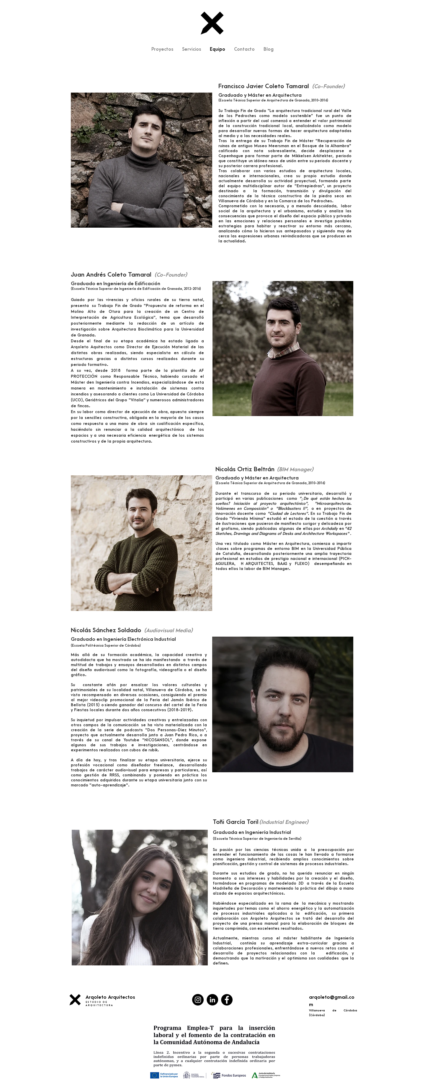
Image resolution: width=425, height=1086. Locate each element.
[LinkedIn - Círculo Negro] (212, 1000)
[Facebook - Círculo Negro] (227, 1000)
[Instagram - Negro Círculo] (198, 1000)
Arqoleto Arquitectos (110, 997)
